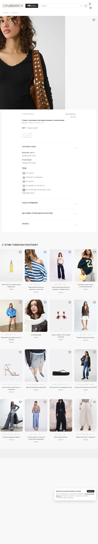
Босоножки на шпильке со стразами (11, 388)
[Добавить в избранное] (20, 252)
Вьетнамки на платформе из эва (61, 387)
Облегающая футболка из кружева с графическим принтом (61, 288)
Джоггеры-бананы (60, 437)
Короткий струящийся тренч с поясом (11, 338)
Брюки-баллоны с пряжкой (85, 437)
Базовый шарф (36, 335)
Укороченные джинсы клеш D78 (85, 387)
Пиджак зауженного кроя (86, 337)
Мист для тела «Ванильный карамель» (11, 285)
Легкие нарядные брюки (11, 437)
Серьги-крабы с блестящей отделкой (60, 336)
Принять (90, 491)
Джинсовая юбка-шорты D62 (36, 387)
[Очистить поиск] (81, 5)
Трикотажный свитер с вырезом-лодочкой (36, 288)
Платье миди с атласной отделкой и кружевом (36, 438)
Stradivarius (28, 114)
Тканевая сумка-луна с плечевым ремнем (86, 285)
